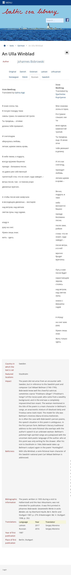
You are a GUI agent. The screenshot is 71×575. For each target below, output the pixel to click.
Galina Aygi (20, 92)
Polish (25, 77)
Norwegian (14, 77)
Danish (23, 71)
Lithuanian (56, 71)
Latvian (44, 71)
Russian (34, 77)
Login (5, 570)
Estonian (33, 71)
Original (12, 71)
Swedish (45, 77)
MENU (7, 2)
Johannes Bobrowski (31, 61)
